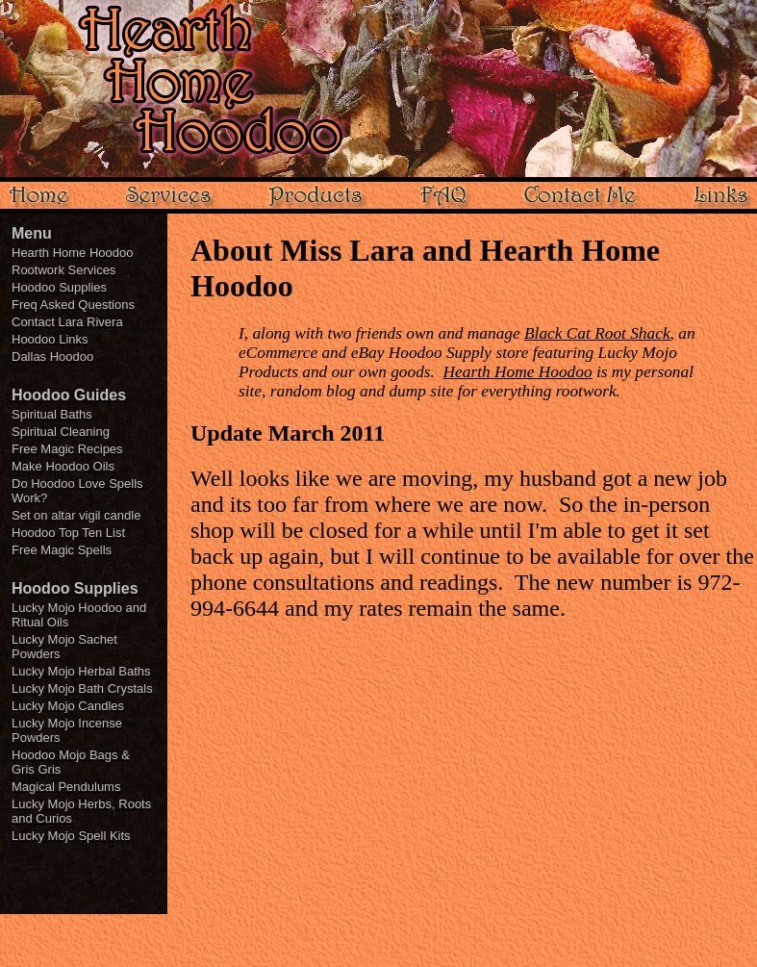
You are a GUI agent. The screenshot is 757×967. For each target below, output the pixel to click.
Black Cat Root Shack (597, 333)
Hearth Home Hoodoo (518, 372)
